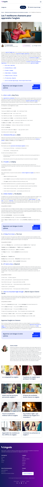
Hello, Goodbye (32, 199)
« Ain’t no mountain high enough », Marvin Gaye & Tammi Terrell (17, 80)
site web (32, 360)
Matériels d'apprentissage (34, 7)
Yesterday (11, 200)
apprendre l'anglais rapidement (22, 53)
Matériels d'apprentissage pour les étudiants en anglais (16, 12)
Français (23, 462)
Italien (23, 465)
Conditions (27, 481)
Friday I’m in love (9, 234)
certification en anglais (34, 57)
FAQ (23, 470)
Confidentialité (22, 481)
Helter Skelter (8, 194)
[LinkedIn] (17, 483)
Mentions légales (16, 481)
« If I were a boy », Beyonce (10, 78)
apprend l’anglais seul (10, 52)
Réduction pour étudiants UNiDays (7, 473)
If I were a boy (8, 264)
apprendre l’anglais (35, 63)
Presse (2, 462)
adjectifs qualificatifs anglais (32, 100)
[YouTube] (21, 483)
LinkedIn (37, 360)
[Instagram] (26, 483)
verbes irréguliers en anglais (28, 172)
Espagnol (24, 463)
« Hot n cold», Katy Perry (9, 65)
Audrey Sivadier (9, 45)
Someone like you (9, 135)
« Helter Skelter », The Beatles (10, 73)
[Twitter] (19, 483)
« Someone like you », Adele (10, 68)
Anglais (23, 457)
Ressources (3, 471)
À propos (3, 457)
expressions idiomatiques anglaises (18, 145)
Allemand (24, 460)
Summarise (26, 45)
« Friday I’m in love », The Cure (10, 75)
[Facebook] (24, 483)
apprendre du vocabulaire (9, 98)
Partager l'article (36, 45)
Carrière (2, 460)
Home (2, 12)
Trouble (6, 162)
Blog (23, 7)
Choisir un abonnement (36, 86)
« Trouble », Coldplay (8, 70)
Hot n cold (7, 95)
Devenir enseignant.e (27, 473)
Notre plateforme (4, 470)
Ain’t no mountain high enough (14, 292)
